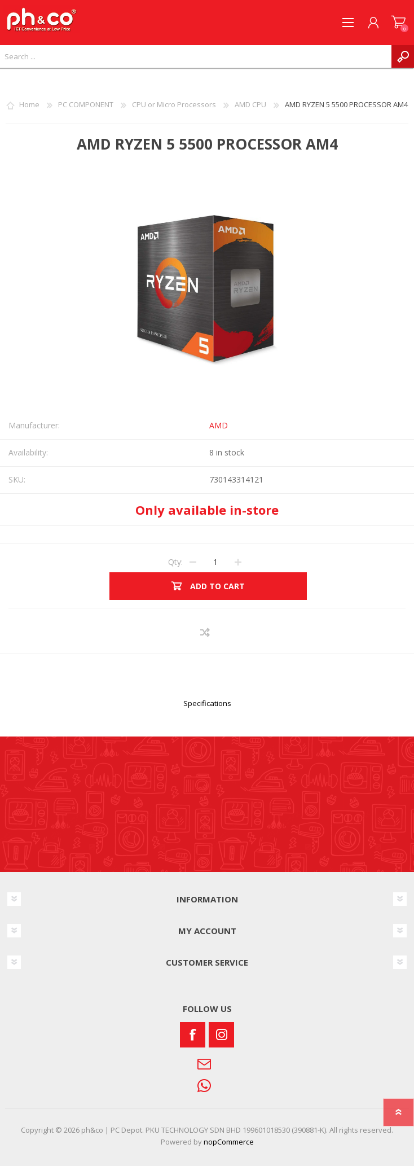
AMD (218, 425)
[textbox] (195, 56)
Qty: (175, 561)
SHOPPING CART (398, 22)
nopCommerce (229, 1142)
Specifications (207, 703)
